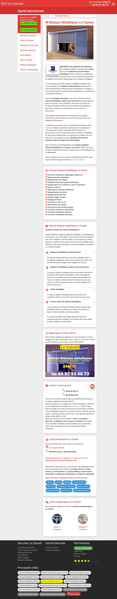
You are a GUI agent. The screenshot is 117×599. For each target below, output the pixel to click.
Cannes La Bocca (79, 482)
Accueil (46, 16)
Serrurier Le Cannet (77, 160)
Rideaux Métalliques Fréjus (28, 594)
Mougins (67, 482)
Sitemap (77, 556)
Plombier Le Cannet (53, 550)
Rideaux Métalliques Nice (28, 585)
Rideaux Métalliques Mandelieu (76, 577)
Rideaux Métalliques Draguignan (75, 590)
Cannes (58, 482)
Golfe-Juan (51, 486)
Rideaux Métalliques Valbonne (79, 585)
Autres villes (73, 593)
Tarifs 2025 (78, 551)
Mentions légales (80, 554)
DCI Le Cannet (12, 3)
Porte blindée (23, 555)
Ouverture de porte (25, 552)
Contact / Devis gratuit (83, 548)
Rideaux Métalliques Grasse (28, 577)
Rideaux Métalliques (62, 16)
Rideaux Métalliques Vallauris (29, 590)
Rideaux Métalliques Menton (29, 581)
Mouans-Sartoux (52, 490)
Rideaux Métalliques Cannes (80, 573)
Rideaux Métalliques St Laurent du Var (53, 585)
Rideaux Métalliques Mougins (75, 581)
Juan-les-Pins (66, 490)
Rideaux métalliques (25, 560)
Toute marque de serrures (27, 550)
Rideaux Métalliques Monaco (52, 581)
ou (69, 452)
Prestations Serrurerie (26, 547)
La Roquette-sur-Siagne (66, 486)
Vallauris (50, 482)
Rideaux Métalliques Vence (51, 590)
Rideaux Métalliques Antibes (29, 573)
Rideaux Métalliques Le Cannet (52, 577)
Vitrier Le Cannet (52, 547)
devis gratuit (76, 406)
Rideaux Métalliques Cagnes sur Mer (54, 573)
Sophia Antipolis (83, 486)
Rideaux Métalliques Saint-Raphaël (52, 594)
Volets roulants (23, 557)
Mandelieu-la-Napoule (81, 490)
